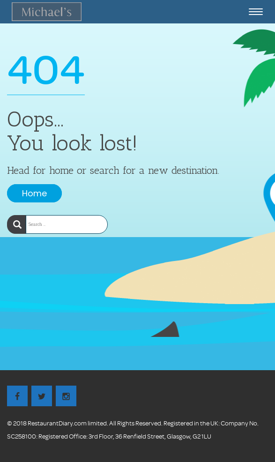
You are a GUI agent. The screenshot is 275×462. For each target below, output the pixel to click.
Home (34, 193)
